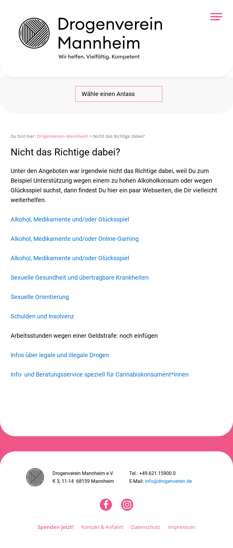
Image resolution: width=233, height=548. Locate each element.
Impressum (181, 526)
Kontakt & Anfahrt (102, 526)
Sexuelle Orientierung (40, 297)
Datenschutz (145, 526)
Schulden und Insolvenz (42, 316)
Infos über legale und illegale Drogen (60, 355)
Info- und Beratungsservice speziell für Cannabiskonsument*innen (100, 374)
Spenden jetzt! (56, 526)
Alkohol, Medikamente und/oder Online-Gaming (75, 238)
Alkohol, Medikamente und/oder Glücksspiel (70, 219)
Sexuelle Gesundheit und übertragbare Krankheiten (80, 277)
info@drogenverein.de (168, 481)
